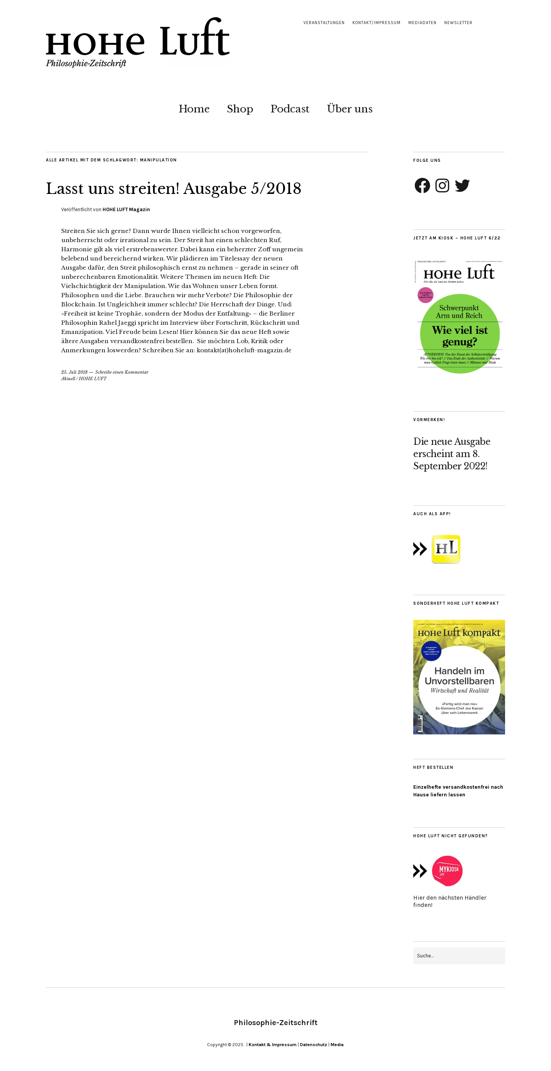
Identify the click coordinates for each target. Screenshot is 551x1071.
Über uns (350, 109)
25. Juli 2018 (74, 372)
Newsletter (458, 22)
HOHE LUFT (93, 378)
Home (194, 109)
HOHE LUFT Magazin (126, 209)
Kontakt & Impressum (273, 1044)
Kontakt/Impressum (376, 22)
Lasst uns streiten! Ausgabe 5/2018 (186, 188)
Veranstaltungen (324, 22)
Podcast (290, 109)
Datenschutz (313, 1044)
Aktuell (68, 378)
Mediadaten (422, 22)
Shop (240, 109)
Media (337, 1044)
